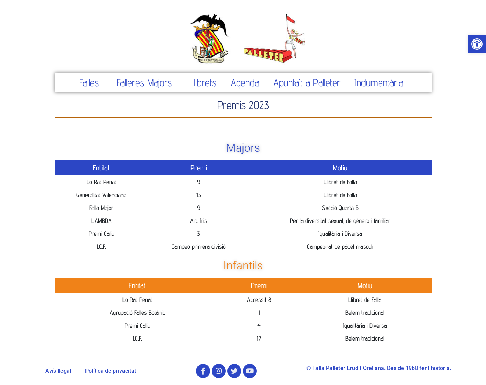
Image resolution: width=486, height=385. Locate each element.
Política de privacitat (110, 371)
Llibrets (203, 82)
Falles (89, 82)
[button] (477, 44)
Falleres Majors (144, 82)
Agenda (245, 82)
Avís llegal (58, 371)
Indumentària (378, 82)
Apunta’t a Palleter (307, 82)
